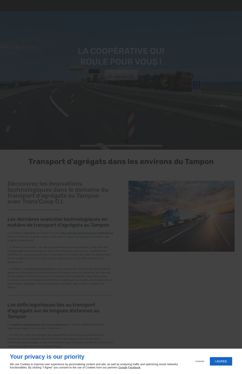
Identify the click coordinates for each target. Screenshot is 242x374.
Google (122, 367)
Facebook (134, 367)
